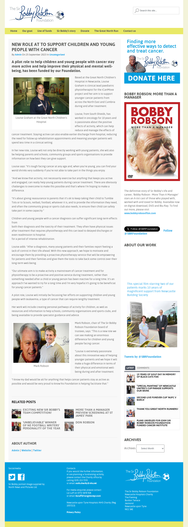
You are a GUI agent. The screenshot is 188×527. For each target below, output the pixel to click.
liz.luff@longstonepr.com (88, 496)
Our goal (27, 31)
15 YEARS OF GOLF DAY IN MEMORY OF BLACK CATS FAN (156, 375)
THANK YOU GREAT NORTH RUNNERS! (157, 409)
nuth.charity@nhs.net (86, 483)
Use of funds (44, 31)
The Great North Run (106, 31)
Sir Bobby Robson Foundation (46, 17)
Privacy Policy (74, 512)
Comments (143, 368)
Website (26, 450)
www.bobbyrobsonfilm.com (140, 213)
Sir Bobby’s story (66, 31)
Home (13, 31)
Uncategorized (57, 55)
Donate (85, 31)
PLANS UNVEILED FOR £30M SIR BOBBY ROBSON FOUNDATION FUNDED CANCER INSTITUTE (154, 423)
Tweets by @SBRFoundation (142, 356)
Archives (130, 448)
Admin (18, 55)
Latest (130, 368)
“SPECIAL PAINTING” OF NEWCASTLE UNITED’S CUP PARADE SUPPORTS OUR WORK (156, 388)
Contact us (129, 31)
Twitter (37, 450)
